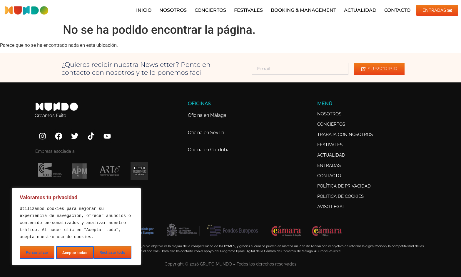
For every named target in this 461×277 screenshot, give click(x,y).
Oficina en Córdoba (209, 149)
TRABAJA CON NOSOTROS (345, 134)
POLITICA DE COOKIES (340, 196)
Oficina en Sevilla (206, 132)
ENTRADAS (329, 165)
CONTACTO (396, 10)
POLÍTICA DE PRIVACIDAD (344, 186)
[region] (76, 227)
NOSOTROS (171, 10)
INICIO (142, 10)
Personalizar (36, 252)
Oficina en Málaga (207, 115)
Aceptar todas (115, 252)
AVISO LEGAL (331, 206)
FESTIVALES (246, 10)
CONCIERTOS (208, 10)
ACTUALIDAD (358, 10)
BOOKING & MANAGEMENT (301, 10)
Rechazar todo (75, 252)
